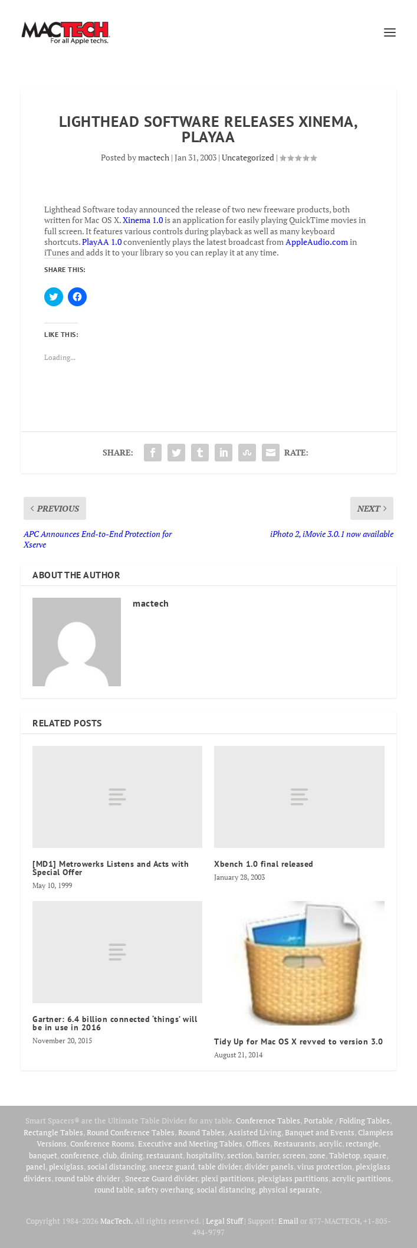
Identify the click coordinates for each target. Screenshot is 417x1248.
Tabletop (344, 1155)
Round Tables (201, 1132)
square (374, 1155)
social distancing (116, 1166)
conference (80, 1155)
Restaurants (295, 1143)
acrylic (330, 1143)
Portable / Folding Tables (347, 1120)
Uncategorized (248, 157)
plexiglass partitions (293, 1178)
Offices (258, 1143)
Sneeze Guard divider (161, 1178)
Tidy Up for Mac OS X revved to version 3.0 (298, 1041)
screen (294, 1155)
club (110, 1155)
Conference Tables (268, 1120)
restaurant (164, 1155)
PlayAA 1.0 (102, 241)
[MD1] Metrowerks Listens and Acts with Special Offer (110, 868)
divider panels (269, 1166)
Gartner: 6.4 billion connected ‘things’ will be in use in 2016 (114, 1023)
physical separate (289, 1189)
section (239, 1155)
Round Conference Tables (131, 1132)
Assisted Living (254, 1132)
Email (288, 1221)
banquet (43, 1155)
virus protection (324, 1166)
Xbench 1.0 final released (264, 864)
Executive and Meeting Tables (190, 1143)
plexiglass (66, 1166)
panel (35, 1166)
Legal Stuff (224, 1221)
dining (131, 1155)
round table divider (88, 1178)
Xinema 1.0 (143, 219)
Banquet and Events (319, 1132)
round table (114, 1189)
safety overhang (165, 1189)
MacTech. (116, 1221)
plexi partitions (227, 1178)
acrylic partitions (361, 1178)
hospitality (205, 1155)
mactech (153, 157)
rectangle (362, 1143)
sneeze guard (172, 1166)
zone (317, 1155)
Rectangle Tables (53, 1132)
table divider (219, 1166)
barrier (267, 1155)
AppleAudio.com (316, 241)
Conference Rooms (102, 1143)
